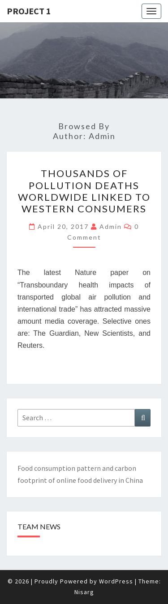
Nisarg (84, 592)
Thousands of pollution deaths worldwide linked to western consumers (84, 191)
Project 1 (29, 11)
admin (110, 226)
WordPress (116, 581)
